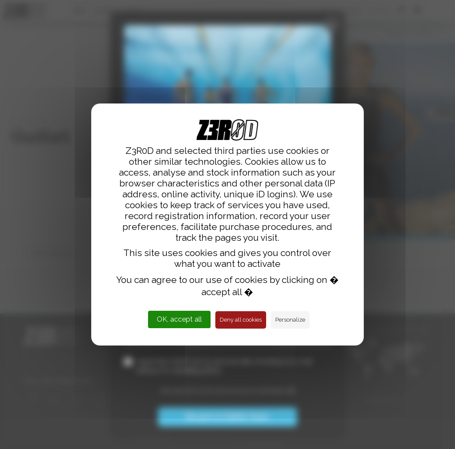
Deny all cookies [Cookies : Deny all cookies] (241, 319)
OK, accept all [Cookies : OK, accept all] (179, 319)
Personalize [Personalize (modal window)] (290, 319)
